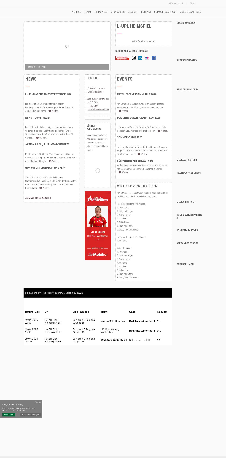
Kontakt (146, 11)
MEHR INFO (8, 409)
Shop (192, 3)
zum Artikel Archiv (38, 198)
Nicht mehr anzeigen (30, 409)
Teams (88, 11)
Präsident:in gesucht (96, 88)
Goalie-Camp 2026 (190, 11)
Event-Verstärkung (96, 92)
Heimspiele (101, 11)
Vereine (77, 11)
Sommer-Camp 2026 (165, 11)
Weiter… (53, 111)
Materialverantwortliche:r (98, 110)
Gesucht (133, 11)
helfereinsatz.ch (175, 3)
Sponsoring (118, 11)
